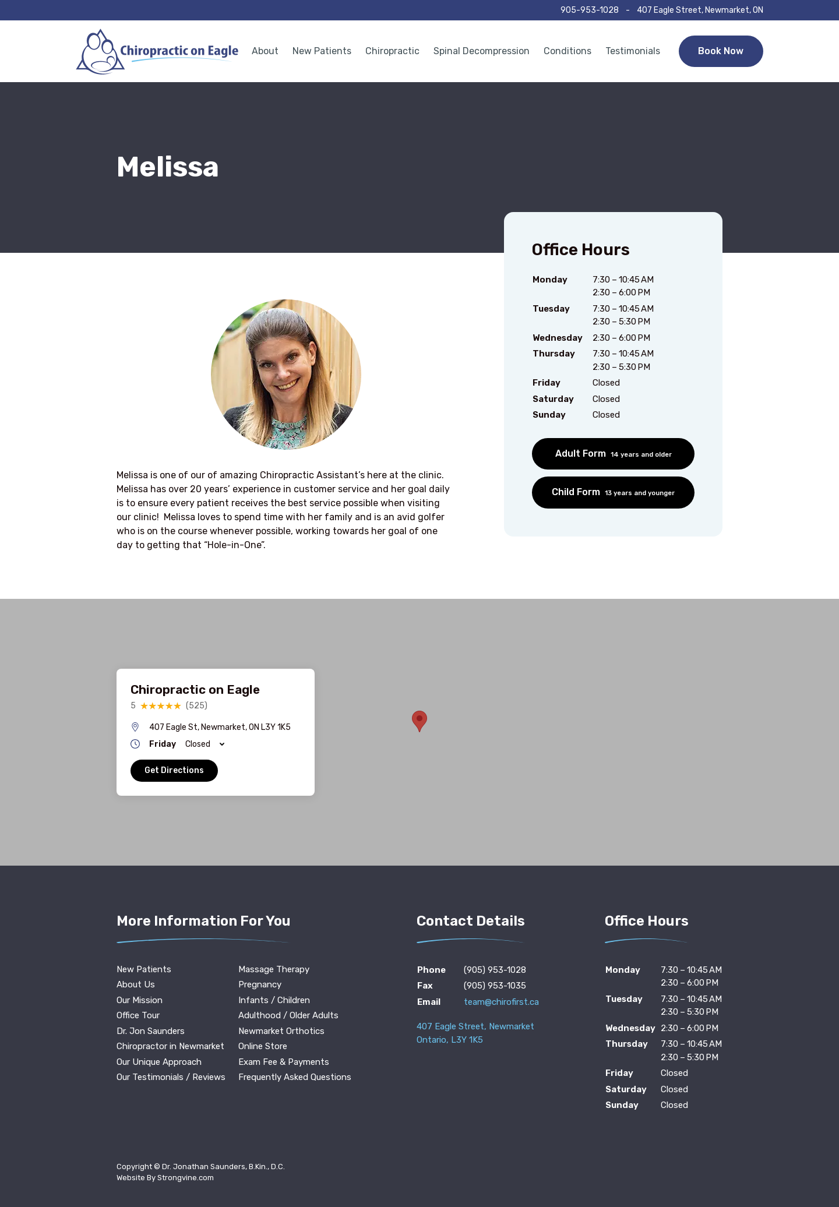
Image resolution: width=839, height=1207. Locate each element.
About (265, 51)
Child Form (613, 491)
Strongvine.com (185, 1177)
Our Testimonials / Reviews (171, 1077)
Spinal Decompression (481, 51)
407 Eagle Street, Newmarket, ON (700, 10)
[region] (419, 732)
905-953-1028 (589, 10)
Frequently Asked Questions (294, 1077)
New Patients (321, 51)
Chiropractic (392, 51)
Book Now (720, 51)
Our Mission (140, 1000)
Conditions (567, 51)
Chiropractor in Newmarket (170, 1046)
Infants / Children (274, 1000)
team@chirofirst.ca (501, 1002)
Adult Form (613, 453)
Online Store (262, 1046)
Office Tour (138, 1015)
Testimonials (632, 51)
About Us (136, 984)
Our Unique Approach (159, 1062)
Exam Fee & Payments (283, 1062)
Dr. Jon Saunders (151, 1031)
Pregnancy (259, 984)
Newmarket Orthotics (281, 1031)
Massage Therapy (273, 969)
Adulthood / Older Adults (288, 1015)
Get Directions (174, 770)
